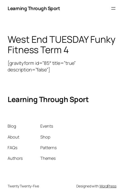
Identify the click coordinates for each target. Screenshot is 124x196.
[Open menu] (113, 8)
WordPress (107, 186)
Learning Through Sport (34, 8)
